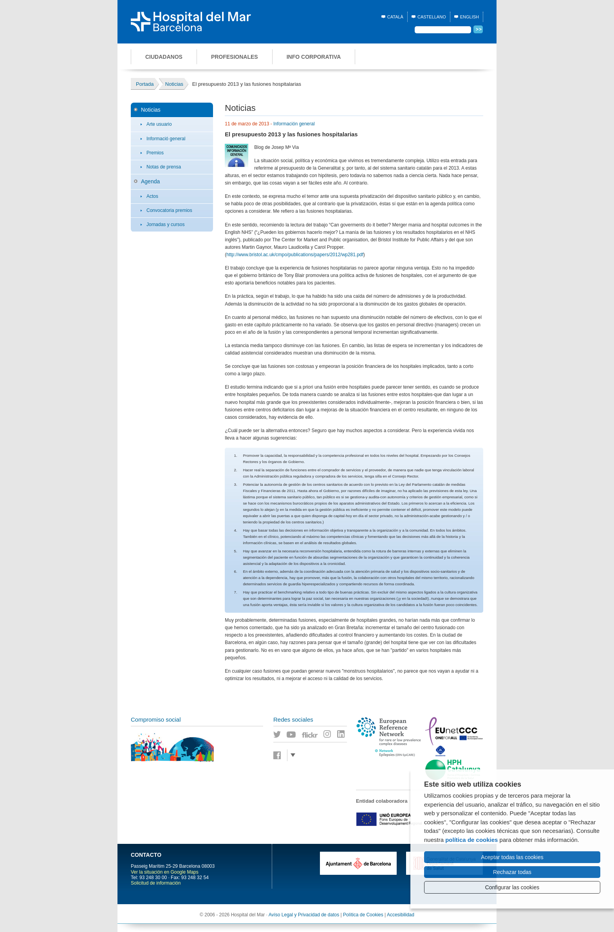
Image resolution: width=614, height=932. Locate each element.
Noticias (151, 110)
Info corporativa (314, 57)
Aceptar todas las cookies (512, 857)
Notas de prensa (163, 167)
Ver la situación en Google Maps (165, 872)
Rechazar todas (512, 872)
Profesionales (234, 57)
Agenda (150, 181)
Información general (294, 124)
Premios (155, 153)
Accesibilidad (400, 915)
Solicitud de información (156, 883)
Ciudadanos (163, 57)
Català (395, 16)
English (469, 16)
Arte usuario (159, 124)
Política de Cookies (363, 915)
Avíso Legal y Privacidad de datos (304, 915)
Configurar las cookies (512, 887)
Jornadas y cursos (165, 224)
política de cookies (471, 839)
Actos (152, 196)
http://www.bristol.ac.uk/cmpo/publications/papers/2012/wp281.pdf (294, 254)
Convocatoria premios (169, 210)
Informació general (165, 138)
